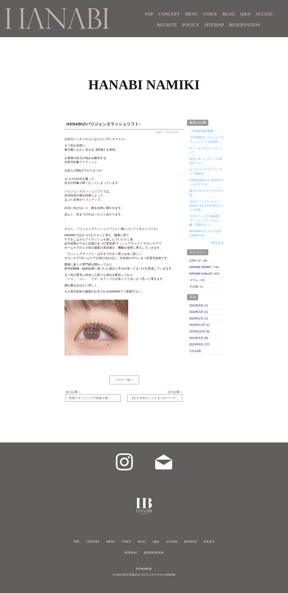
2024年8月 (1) (198, 305)
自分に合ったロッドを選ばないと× (205, 161)
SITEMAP (214, 25)
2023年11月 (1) (199, 324)
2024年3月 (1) (198, 312)
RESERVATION (244, 25)
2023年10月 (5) (199, 331)
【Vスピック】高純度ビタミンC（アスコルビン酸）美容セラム (205, 220)
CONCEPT (169, 14)
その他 (193, 286)
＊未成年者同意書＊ (202, 131)
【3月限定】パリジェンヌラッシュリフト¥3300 (206, 139)
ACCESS (264, 14)
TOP (149, 14)
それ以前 (195, 351)
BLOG (229, 14)
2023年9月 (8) (198, 338)
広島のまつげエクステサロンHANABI (152, 571)
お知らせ (195, 260)
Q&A (245, 14)
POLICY (190, 25)
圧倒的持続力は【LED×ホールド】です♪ (206, 182)
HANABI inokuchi (200, 273)
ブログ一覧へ (124, 380)
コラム (193, 280)
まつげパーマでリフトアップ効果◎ (205, 171)
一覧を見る (216, 242)
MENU (110, 538)
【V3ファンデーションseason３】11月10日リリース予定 (206, 205)
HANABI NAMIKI (200, 267)
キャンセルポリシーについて (205, 150)
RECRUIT (167, 25)
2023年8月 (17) (199, 344)
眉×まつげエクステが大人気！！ (206, 193)
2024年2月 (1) (198, 318)
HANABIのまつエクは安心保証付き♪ (205, 233)
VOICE (210, 14)
